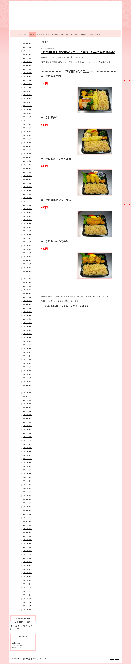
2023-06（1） (27, 139)
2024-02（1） (27, 113)
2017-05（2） (27, 378)
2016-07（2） (27, 411)
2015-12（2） (27, 437)
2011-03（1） (27, 595)
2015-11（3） (27, 440)
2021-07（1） (27, 216)
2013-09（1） (27, 525)
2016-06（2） (27, 415)
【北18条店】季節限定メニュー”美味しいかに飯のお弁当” (78, 52)
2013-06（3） (27, 536)
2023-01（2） (27, 157)
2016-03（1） (27, 426)
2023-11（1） (27, 120)
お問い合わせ (95, 35)
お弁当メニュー (43, 35)
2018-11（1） (27, 319)
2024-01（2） (27, 117)
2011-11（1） (27, 584)
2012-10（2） (27, 558)
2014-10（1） (27, 484)
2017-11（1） (27, 356)
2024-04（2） (27, 109)
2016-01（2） (27, 433)
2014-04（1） (27, 503)
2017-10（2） (27, 359)
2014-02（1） (27, 510)
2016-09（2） (27, 403)
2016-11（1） (27, 396)
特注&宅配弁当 (72, 35)
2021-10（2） (27, 205)
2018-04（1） (27, 345)
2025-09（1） (27, 58)
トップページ (22, 35)
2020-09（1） (27, 245)
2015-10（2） (27, 444)
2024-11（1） (27, 84)
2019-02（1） (27, 312)
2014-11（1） (27, 481)
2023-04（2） (27, 146)
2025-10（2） (27, 54)
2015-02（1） (27, 470)
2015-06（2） (27, 455)
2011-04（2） (27, 591)
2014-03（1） (27, 506)
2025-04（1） (27, 69)
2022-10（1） (27, 164)
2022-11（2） (27, 161)
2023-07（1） (27, 135)
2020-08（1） (27, 249)
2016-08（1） (27, 407)
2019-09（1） (27, 286)
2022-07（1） (27, 176)
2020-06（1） (27, 256)
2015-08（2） (27, 451)
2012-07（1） (27, 565)
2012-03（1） (27, 576)
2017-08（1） (27, 367)
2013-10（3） (27, 521)
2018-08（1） (27, 330)
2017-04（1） (27, 381)
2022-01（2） (27, 198)
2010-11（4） (27, 602)
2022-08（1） (27, 172)
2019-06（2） (27, 297)
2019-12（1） (27, 278)
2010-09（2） (27, 609)
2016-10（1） (27, 400)
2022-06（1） (27, 179)
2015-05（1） (27, 459)
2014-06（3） (27, 499)
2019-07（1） (27, 293)
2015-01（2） (27, 473)
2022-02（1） (27, 194)
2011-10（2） (27, 587)
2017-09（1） (27, 363)
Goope (112, 659)
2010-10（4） (27, 606)
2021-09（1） (27, 209)
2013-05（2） (27, 540)
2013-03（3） (27, 547)
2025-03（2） (27, 73)
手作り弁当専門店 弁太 (24, 659)
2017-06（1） (27, 374)
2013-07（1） (27, 532)
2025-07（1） (27, 62)
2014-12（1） (27, 477)
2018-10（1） (27, 323)
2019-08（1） (27, 289)
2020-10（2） (27, 242)
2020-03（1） (27, 267)
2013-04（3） (27, 543)
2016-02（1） (27, 429)
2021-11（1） (27, 201)
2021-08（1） (27, 212)
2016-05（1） (27, 418)
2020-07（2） (27, 253)
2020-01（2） (27, 275)
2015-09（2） (27, 448)
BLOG (32, 34)
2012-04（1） (27, 573)
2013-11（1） (27, 517)
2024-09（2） (27, 91)
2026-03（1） (27, 43)
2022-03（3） (27, 190)
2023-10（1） (27, 124)
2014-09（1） (27, 488)
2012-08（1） (27, 562)
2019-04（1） (27, 304)
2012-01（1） (27, 580)
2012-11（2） (27, 554)
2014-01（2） (27, 514)
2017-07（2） (27, 370)
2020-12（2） (27, 238)
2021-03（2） (27, 231)
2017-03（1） (27, 385)
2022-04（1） (27, 187)
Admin (117, 659)
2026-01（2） (27, 47)
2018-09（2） (27, 326)
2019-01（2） (27, 315)
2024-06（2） (27, 102)
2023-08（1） (27, 131)
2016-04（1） (27, 422)
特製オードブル (58, 35)
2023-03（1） (27, 150)
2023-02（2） (27, 153)
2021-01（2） (27, 234)
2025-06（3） (27, 65)
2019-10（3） (27, 282)
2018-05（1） (27, 341)
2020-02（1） (27, 271)
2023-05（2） (27, 142)
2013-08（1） (27, 529)
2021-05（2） (27, 223)
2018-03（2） (27, 348)
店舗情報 (83, 35)
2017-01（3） (27, 392)
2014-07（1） (27, 495)
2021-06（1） (27, 220)
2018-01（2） (27, 352)
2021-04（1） (27, 227)
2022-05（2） (27, 183)
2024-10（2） (27, 87)
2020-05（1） (27, 260)
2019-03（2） (27, 308)
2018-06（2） (27, 337)
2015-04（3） (27, 462)
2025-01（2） (27, 80)
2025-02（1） (27, 76)
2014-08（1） (27, 492)
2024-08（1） (27, 95)
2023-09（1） (27, 128)
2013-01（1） (27, 551)
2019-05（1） (27, 301)
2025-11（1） (27, 50)
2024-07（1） (27, 98)
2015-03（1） (27, 466)
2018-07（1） (27, 334)
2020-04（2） (27, 264)
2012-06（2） (27, 569)
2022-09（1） (27, 168)
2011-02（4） (27, 598)
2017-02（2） (27, 389)
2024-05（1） (27, 106)
